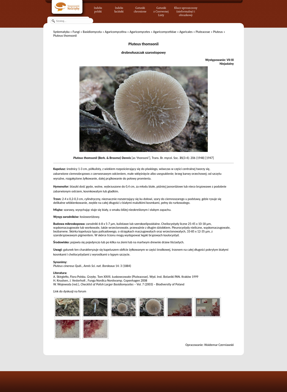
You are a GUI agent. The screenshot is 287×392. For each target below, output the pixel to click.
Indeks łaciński (119, 9)
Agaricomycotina (115, 32)
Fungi (76, 32)
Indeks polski (98, 9)
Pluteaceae (203, 32)
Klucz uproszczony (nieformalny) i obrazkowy (185, 11)
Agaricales (186, 32)
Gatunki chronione (140, 9)
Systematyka (61, 32)
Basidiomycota (92, 32)
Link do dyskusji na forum (69, 291)
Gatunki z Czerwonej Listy (161, 9)
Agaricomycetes (140, 32)
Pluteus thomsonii (143, 43)
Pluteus (218, 32)
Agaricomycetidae (164, 32)
